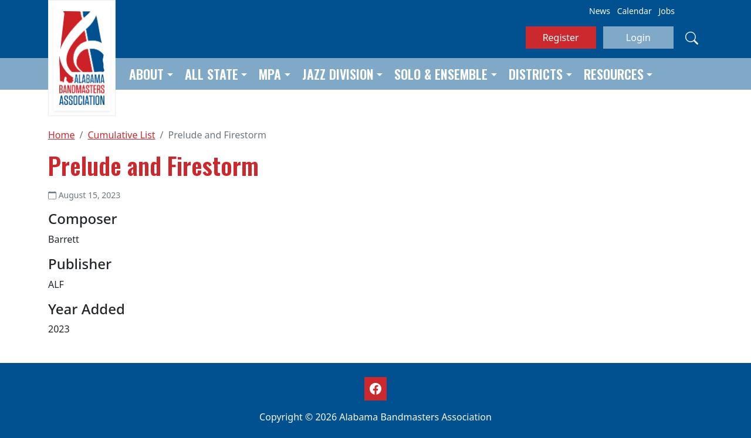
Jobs (666, 10)
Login (638, 37)
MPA (270, 73)
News (599, 10)
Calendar (634, 10)
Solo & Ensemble (441, 73)
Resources (614, 73)
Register (561, 37)
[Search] (692, 37)
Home (61, 134)
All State (211, 73)
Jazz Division (338, 73)
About (146, 73)
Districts (536, 73)
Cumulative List (121, 134)
